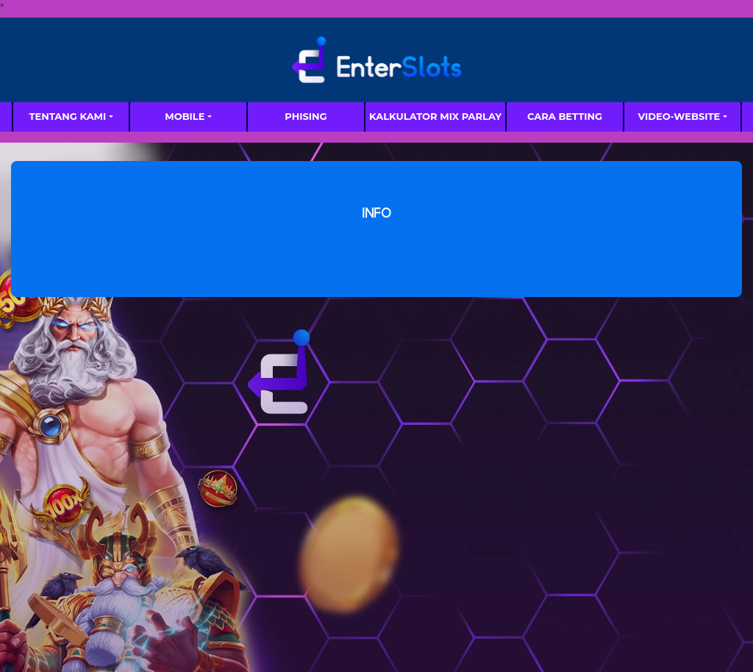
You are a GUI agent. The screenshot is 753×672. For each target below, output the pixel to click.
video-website (679, 116)
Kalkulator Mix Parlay (435, 116)
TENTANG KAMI (67, 116)
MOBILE (184, 116)
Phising (305, 116)
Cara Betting (564, 116)
